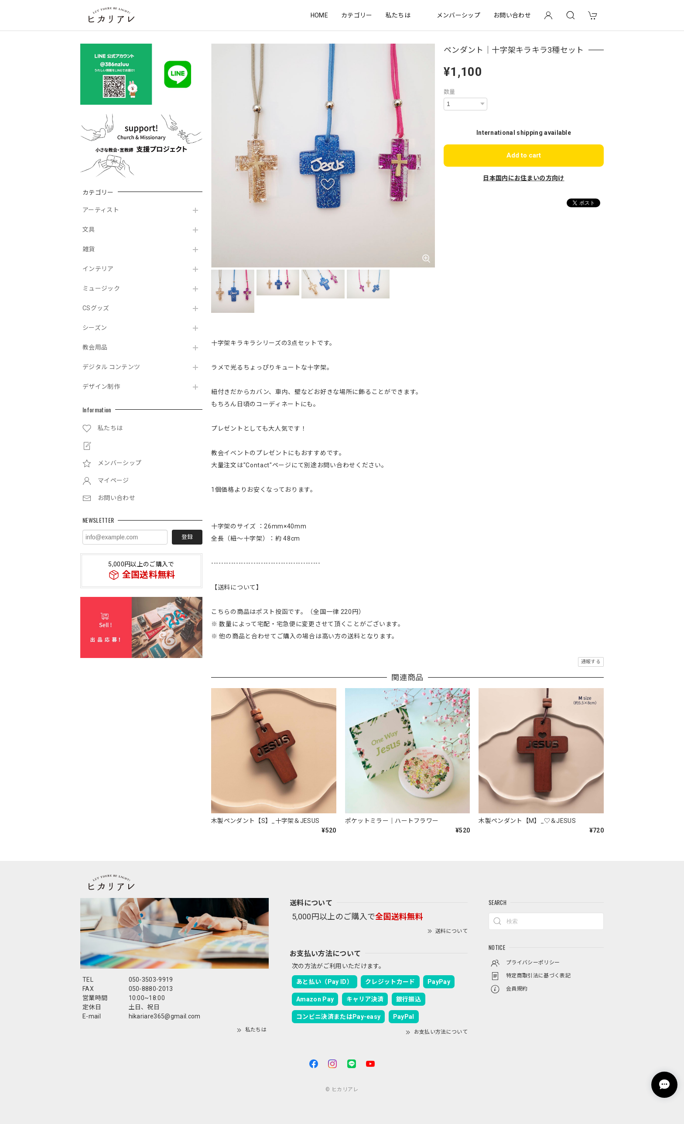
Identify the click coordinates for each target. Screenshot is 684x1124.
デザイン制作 (101, 386)
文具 (88, 229)
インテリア (98, 268)
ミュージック (101, 288)
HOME (319, 15)
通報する (591, 662)
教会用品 (94, 347)
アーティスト (100, 209)
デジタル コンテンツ (111, 366)
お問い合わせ (512, 15)
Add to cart (523, 155)
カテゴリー (357, 15)
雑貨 (88, 249)
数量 (449, 92)
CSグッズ (95, 308)
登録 (187, 537)
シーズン (94, 327)
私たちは (398, 15)
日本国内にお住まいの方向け (523, 178)
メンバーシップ (458, 15)
